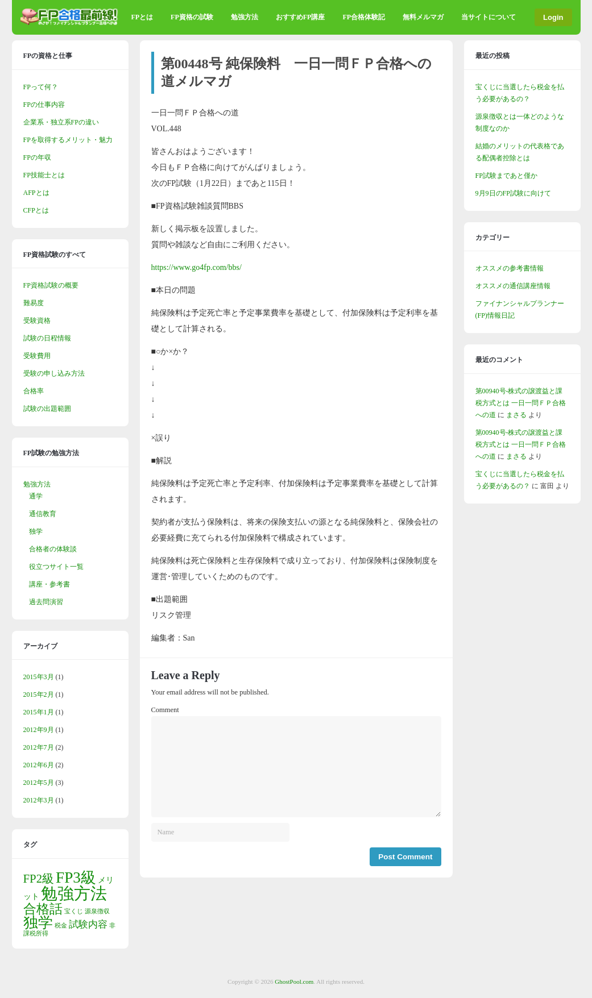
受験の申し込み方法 (54, 373)
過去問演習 (46, 602)
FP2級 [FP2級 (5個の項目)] (39, 878)
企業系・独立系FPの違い (61, 122)
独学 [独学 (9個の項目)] (38, 922)
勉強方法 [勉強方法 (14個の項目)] (74, 893)
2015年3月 (38, 677)
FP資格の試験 (192, 17)
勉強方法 (244, 17)
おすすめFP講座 (300, 17)
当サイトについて (488, 17)
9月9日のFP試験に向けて (513, 193)
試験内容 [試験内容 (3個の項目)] (88, 924)
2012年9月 (38, 730)
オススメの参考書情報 (509, 268)
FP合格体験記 (363, 17)
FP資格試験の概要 (50, 285)
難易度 (33, 303)
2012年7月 (38, 747)
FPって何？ (40, 87)
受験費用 (37, 356)
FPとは (142, 17)
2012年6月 (38, 765)
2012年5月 (38, 783)
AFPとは (36, 193)
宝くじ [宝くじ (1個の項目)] (73, 911)
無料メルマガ (423, 17)
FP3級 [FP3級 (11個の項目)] (76, 877)
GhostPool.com (294, 981)
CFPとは (36, 210)
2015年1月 (38, 712)
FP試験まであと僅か (506, 176)
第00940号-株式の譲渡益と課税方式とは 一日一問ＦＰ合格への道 (520, 403)
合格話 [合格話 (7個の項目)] (43, 908)
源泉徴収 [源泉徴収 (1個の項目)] (97, 911)
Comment (165, 710)
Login (553, 17)
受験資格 (37, 321)
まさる (516, 415)
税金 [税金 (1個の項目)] (61, 925)
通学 (36, 496)
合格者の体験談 (53, 549)
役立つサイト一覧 (56, 567)
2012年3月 (38, 800)
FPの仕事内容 (44, 105)
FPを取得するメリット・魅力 (68, 140)
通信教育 (42, 514)
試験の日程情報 (47, 338)
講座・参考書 (49, 584)
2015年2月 (38, 694)
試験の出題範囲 (47, 409)
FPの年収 (37, 157)
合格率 (33, 391)
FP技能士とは (44, 175)
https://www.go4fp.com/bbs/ (196, 267)
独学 (36, 531)
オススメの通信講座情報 (512, 286)
